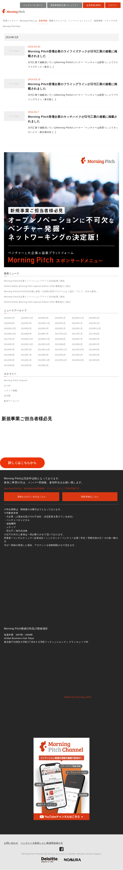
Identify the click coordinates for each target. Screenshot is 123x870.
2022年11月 (44, 323)
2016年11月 (44, 339)
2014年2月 (9, 360)
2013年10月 (78, 360)
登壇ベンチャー (10, 20)
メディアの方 (110, 20)
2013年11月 (61, 360)
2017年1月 (9, 339)
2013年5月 (26, 365)
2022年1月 (77, 323)
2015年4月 (9, 349)
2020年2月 (60, 328)
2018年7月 (43, 334)
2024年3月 (94, 318)
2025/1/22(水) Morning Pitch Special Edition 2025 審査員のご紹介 (37, 302)
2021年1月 (94, 323)
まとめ (7, 385)
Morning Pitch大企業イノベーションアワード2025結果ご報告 (34, 296)
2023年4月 (26, 323)
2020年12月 (10, 328)
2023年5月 (9, 323)
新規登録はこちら (90, 497)
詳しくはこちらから (27, 463)
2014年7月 (26, 355)
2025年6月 (43, 318)
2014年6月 (43, 355)
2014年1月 (26, 360)
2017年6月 (94, 334)
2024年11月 (78, 318)
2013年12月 (44, 360)
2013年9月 (94, 360)
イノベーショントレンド (80, 20)
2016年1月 (9, 344)
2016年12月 (27, 339)
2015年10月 (44, 344)
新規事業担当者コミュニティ (64, 5)
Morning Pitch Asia (11, 26)
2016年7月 (77, 339)
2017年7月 (77, 334)
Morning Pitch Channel (15, 380)
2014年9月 (94, 349)
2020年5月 (26, 328)
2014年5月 (60, 355)
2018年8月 (26, 334)
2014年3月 (94, 355)
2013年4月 (43, 365)
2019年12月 (95, 328)
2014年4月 (77, 355)
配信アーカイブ (11, 401)
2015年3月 (26, 349)
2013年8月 (9, 365)
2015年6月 (77, 344)
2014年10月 (78, 349)
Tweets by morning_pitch (77, 697)
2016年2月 (94, 339)
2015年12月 (27, 344)
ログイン (112, 5)
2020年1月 (77, 328)
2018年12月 (10, 334)
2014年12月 (44, 349)
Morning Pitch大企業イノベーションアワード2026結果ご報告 (34, 281)
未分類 (7, 396)
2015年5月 (94, 344)
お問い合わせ (11, 843)
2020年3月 (43, 328)
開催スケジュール (58, 20)
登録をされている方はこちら (31, 497)
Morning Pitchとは (28, 20)
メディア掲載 (10, 390)
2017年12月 (61, 334)
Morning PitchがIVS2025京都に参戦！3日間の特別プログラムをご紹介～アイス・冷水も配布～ (51, 291)
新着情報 (43, 20)
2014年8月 (9, 355)
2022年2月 (60, 323)
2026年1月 (9, 318)
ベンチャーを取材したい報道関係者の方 (42, 843)
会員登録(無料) (93, 5)
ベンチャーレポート (33, 5)
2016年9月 (60, 339)
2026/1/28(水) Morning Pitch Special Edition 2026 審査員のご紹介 (37, 286)
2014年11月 (61, 349)
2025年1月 (60, 318)
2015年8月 (60, 344)
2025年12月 (27, 318)
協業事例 (98, 20)
